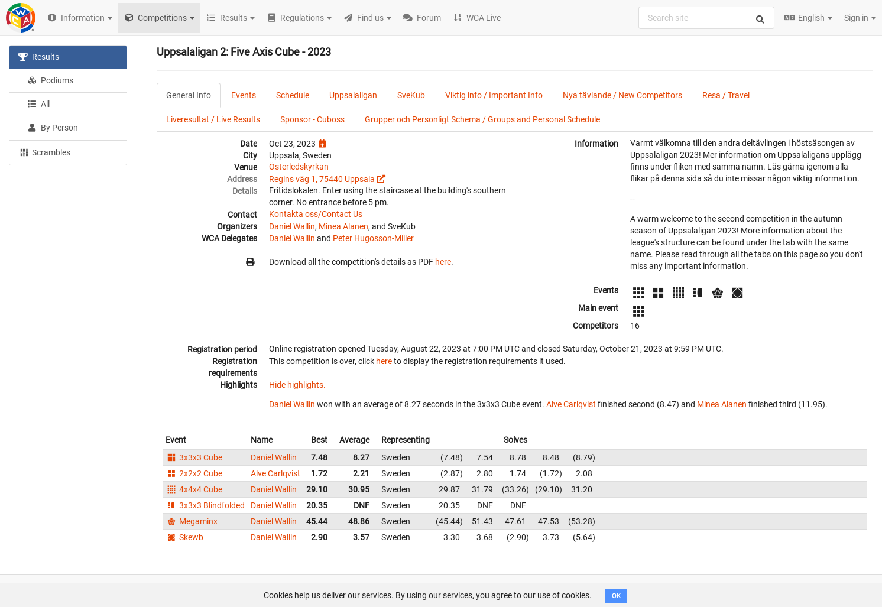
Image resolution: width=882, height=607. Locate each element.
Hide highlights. (297, 384)
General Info (188, 95)
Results (38, 56)
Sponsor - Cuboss (312, 119)
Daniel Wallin (292, 226)
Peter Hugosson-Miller (373, 238)
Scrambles (44, 152)
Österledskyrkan (299, 166)
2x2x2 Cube (194, 473)
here (443, 262)
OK (616, 596)
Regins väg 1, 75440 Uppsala (322, 179)
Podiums (50, 80)
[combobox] (706, 18)
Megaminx (192, 521)
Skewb (184, 537)
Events (243, 95)
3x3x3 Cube (194, 457)
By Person (52, 127)
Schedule (292, 95)
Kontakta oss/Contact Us (315, 214)
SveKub (411, 95)
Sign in (860, 17)
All (38, 104)
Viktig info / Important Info (494, 95)
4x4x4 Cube (194, 489)
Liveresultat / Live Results (213, 119)
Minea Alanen (343, 226)
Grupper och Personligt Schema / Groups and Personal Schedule (482, 119)
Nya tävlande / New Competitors (622, 95)
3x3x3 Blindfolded (205, 505)
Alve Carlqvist (571, 404)
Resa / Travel (726, 95)
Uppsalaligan (353, 95)
